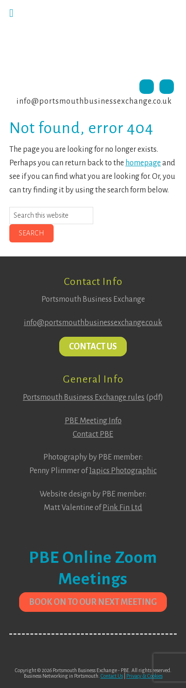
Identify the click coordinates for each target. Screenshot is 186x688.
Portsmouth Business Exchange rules (84, 397)
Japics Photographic (123, 471)
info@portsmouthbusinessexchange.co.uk (94, 101)
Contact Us (93, 346)
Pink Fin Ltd (122, 508)
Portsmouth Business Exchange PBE (93, 39)
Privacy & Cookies (144, 676)
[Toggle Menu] (11, 13)
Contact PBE (93, 434)
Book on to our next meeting (93, 602)
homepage (143, 163)
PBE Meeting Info (93, 421)
